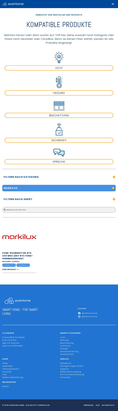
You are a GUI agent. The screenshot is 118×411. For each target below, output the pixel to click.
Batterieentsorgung (70, 371)
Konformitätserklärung (72, 374)
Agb (98, 405)
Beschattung (67, 343)
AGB (4, 374)
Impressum (88, 405)
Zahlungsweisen (10, 369)
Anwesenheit (67, 354)
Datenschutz (108, 405)
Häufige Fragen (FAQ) (71, 366)
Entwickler (65, 377)
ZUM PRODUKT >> (10, 269)
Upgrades (7, 366)
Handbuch (65, 363)
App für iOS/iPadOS (12, 345)
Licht (62, 337)
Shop (5, 363)
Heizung (64, 340)
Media (5, 386)
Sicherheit (65, 345)
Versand (6, 371)
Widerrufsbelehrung (12, 377)
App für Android (10, 343)
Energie (64, 348)
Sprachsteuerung (69, 351)
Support (64, 369)
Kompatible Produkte (13, 337)
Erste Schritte (9, 340)
